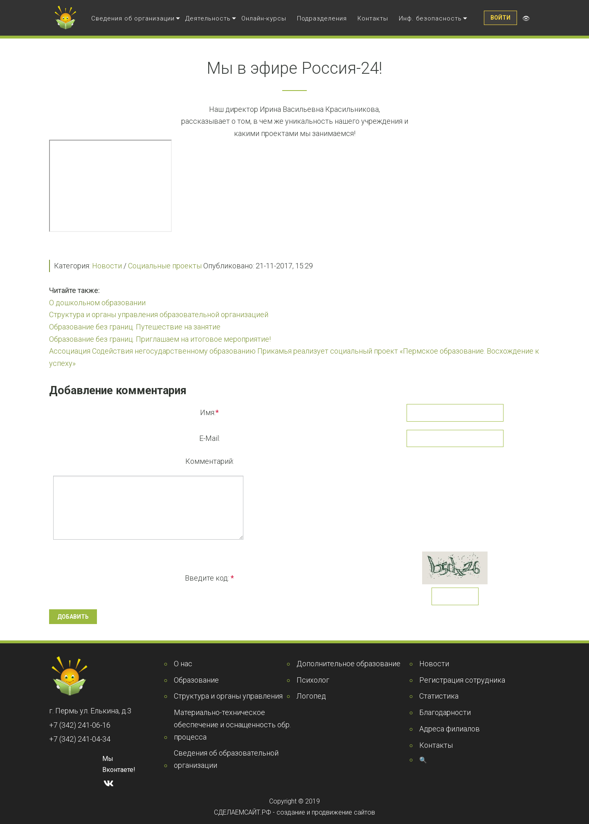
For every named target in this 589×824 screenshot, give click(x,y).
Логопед (311, 696)
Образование (196, 680)
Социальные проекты (165, 265)
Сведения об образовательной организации (226, 759)
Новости (107, 265)
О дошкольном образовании (97, 302)
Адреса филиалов (449, 728)
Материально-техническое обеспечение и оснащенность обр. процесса (232, 724)
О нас (183, 663)
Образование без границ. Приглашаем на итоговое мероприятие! (160, 339)
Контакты (372, 18)
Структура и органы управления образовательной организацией (158, 314)
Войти (500, 17)
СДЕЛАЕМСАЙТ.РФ (242, 812)
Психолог (313, 680)
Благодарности (445, 712)
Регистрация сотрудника (462, 680)
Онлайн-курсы (263, 18)
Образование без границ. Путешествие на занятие (134, 326)
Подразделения (322, 18)
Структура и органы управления (228, 696)
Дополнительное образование (348, 663)
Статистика (439, 696)
